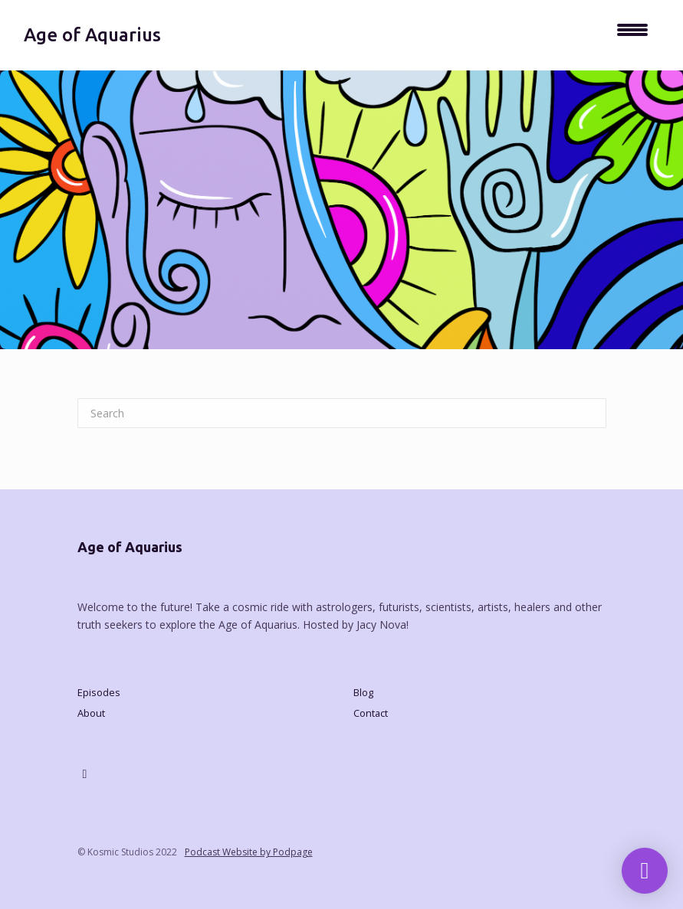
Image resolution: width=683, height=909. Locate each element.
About (91, 713)
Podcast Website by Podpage (249, 851)
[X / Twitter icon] (85, 773)
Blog (363, 692)
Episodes (98, 692)
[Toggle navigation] (632, 35)
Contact (370, 713)
